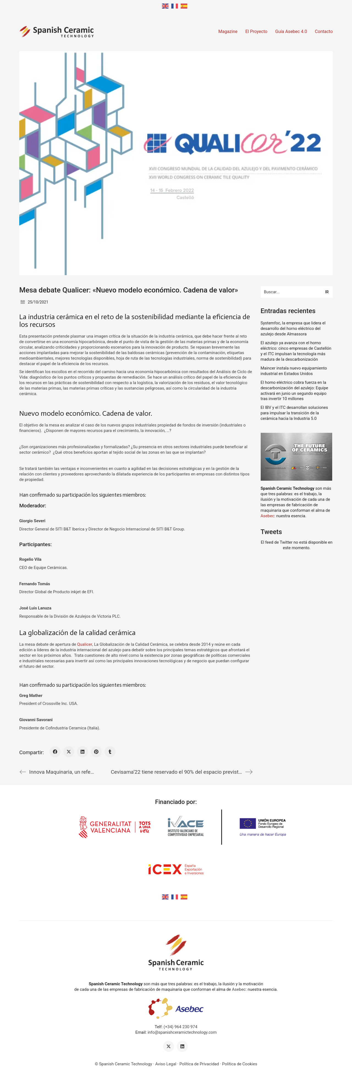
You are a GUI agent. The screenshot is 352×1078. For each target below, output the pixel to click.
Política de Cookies (239, 1063)
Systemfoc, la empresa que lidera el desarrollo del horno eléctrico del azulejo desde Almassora (293, 328)
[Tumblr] (110, 751)
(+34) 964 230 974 (180, 1026)
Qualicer (84, 644)
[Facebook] (55, 751)
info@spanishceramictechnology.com (182, 1032)
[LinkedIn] (82, 751)
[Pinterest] (96, 751)
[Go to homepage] (56, 31)
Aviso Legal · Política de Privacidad (187, 1063)
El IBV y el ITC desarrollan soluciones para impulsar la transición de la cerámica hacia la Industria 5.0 (294, 413)
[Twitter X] (68, 751)
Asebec (267, 515)
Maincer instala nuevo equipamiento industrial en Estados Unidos (294, 371)
